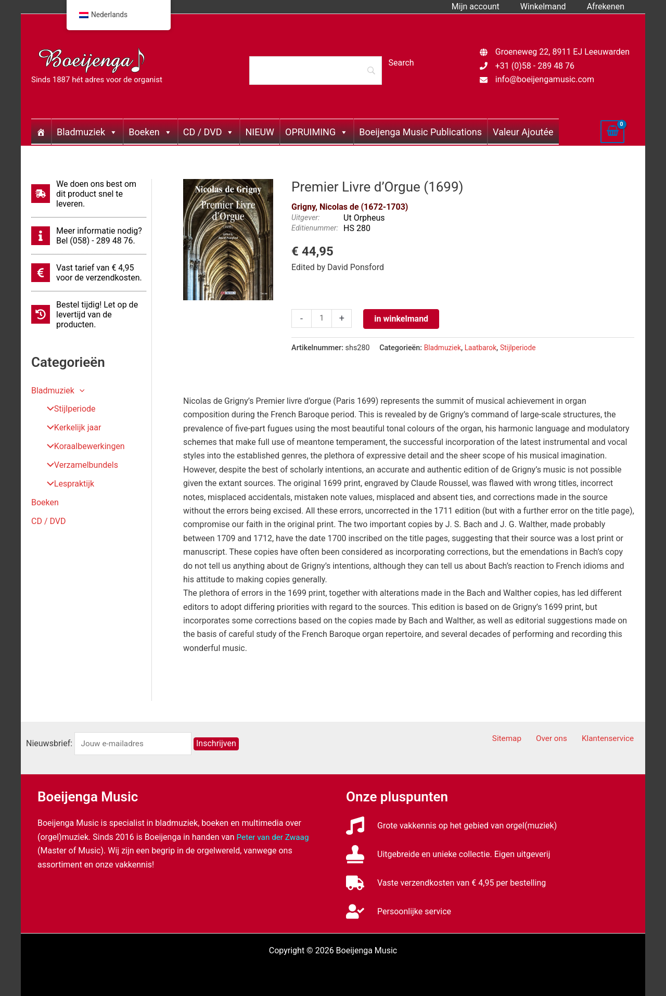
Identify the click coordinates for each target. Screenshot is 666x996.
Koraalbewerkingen (82, 447)
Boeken (150, 132)
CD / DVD (209, 132)
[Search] (315, 70)
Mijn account (486, 6)
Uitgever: (305, 217)
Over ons (559, 739)
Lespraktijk (67, 484)
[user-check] (398, 911)
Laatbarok (482, 347)
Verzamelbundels (79, 465)
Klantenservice (611, 739)
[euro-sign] (88, 273)
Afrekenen (607, 6)
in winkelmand (402, 319)
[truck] (446, 883)
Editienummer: (314, 228)
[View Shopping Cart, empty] (612, 131)
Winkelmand (549, 6)
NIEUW (259, 131)
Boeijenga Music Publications (420, 131)
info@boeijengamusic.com (544, 79)
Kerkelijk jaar (70, 428)
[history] (88, 314)
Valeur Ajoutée (523, 131)
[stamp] (448, 854)
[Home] (41, 132)
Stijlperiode (67, 409)
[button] (79, 390)
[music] (451, 825)
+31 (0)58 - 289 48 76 (534, 66)
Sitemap (520, 739)
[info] (88, 236)
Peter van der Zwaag (274, 837)
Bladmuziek (87, 132)
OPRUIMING (316, 132)
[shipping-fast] (88, 194)
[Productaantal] (322, 319)
